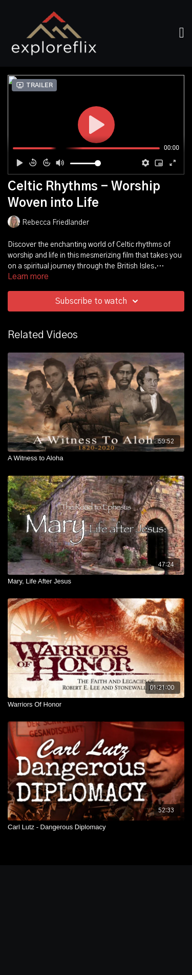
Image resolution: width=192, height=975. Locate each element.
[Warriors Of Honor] (96, 704)
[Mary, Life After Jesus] (96, 581)
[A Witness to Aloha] (96, 458)
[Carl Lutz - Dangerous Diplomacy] (96, 827)
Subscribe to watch (98, 301)
